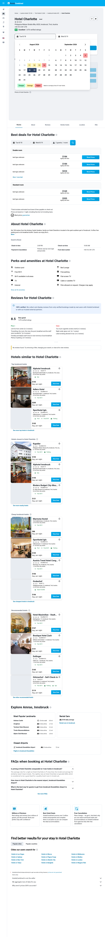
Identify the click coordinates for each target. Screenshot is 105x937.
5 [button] (34, 60)
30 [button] (20, 80)
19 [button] (34, 70)
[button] (3, 3)
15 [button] (49, 65)
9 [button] (19, 65)
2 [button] (19, 60)
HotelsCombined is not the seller (57, 878)
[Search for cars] (3, 18)
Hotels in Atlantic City (48, 860)
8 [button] (49, 60)
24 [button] (24, 75)
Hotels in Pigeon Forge (48, 857)
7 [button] (44, 60)
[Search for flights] (3, 9)
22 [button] (49, 70)
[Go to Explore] (3, 26)
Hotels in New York (17, 860)
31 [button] (24, 80)
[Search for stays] (3, 14)
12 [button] (34, 65)
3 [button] (24, 60)
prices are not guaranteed (55, 872)
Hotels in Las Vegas (17, 854)
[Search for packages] (3, 22)
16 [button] (20, 70)
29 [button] (49, 75)
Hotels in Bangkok (47, 863)
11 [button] (29, 65)
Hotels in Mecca (46, 854)
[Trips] (3, 32)
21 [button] (44, 70)
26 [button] (34, 75)
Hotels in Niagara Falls (78, 863)
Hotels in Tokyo (16, 863)
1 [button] (49, 55)
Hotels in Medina (76, 857)
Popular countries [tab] (31, 844)
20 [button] (39, 70)
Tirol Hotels (38, 13)
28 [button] (44, 75)
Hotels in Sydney (16, 857)
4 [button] (29, 60)
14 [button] (44, 65)
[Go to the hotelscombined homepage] (15, 3)
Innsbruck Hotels (52, 13)
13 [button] (39, 65)
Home (16, 13)
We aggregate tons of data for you (57, 882)
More (12, 234)
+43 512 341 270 (21, 27)
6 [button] (39, 60)
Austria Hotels (24, 13)
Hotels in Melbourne (77, 854)
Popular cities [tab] (17, 844)
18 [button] (29, 70)
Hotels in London (76, 860)
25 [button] (29, 75)
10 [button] (24, 65)
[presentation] (30, 92)
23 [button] (20, 75)
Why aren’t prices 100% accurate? (57, 885)
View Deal (56, 383)
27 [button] (39, 75)
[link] (23, 430)
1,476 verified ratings (33, 30)
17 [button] (24, 70)
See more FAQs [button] (42, 794)
